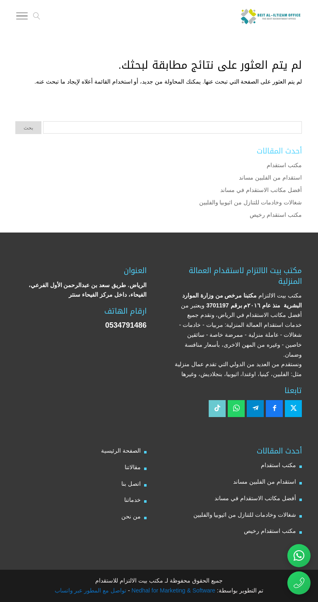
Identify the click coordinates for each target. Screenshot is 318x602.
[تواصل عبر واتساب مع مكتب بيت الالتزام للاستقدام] (299, 555)
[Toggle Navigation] (22, 17)
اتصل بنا (131, 483)
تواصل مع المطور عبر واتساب (91, 590)
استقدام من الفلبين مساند (270, 177)
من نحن (131, 516)
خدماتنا (132, 499)
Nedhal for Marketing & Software (172, 590)
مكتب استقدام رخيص (276, 214)
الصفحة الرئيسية (121, 450)
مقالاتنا (133, 467)
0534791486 (126, 325)
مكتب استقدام (284, 165)
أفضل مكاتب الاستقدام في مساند (261, 190)
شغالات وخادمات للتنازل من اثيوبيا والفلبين (250, 202)
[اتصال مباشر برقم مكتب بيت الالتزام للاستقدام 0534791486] (299, 583)
